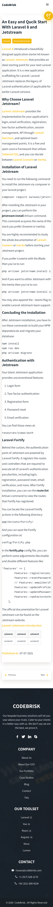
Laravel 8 (7, 49)
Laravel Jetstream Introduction (22, 625)
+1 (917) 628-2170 (26, 877)
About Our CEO (26, 764)
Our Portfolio (26, 771)
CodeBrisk (9, 5)
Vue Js (26, 824)
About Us (27, 757)
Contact (26, 790)
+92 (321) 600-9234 (26, 883)
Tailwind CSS (10, 154)
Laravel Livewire (23, 159)
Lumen (26, 850)
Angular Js (26, 837)
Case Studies (27, 777)
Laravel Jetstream (17, 59)
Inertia (41, 159)
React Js (26, 830)
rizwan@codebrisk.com (26, 870)
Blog (26, 784)
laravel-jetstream (22, 40)
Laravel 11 (26, 817)
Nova (26, 843)
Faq (27, 797)
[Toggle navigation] (47, 4)
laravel (6, 40)
